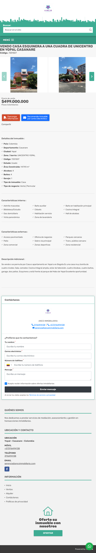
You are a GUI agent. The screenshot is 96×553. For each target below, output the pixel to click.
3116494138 (39, 325)
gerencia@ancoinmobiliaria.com (49, 328)
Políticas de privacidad (17, 501)
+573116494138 (57, 325)
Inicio (8, 485)
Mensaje (9, 369)
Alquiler (9, 493)
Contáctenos (12, 497)
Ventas (9, 489)
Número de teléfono (14, 360)
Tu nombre (10, 342)
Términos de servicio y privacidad (42, 395)
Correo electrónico (13, 351)
